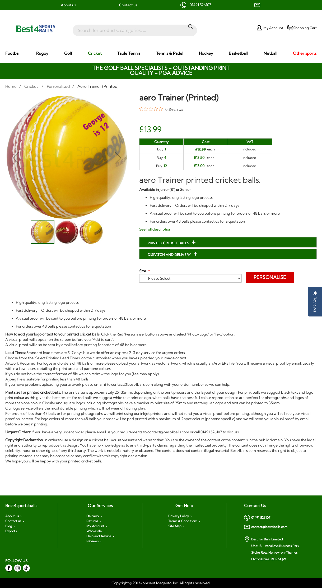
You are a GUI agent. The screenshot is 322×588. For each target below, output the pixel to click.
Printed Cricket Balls (169, 243)
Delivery (92, 516)
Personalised (58, 86)
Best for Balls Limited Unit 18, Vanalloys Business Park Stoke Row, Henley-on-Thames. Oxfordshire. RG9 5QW (271, 548)
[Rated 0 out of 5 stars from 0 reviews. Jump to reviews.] (161, 109)
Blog (8, 526)
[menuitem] (13, 53)
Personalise (270, 277)
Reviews (92, 541)
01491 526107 (200, 4)
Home (11, 86)
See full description (155, 229)
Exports (11, 531)
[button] (15, 157)
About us (68, 5)
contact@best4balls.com (265, 527)
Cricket (31, 86)
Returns (92, 521)
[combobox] (135, 27)
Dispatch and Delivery (170, 254)
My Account (95, 526)
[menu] (161, 53)
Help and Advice (98, 536)
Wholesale (94, 531)
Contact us (128, 5)
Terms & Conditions (182, 521)
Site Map (174, 526)
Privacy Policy (178, 516)
